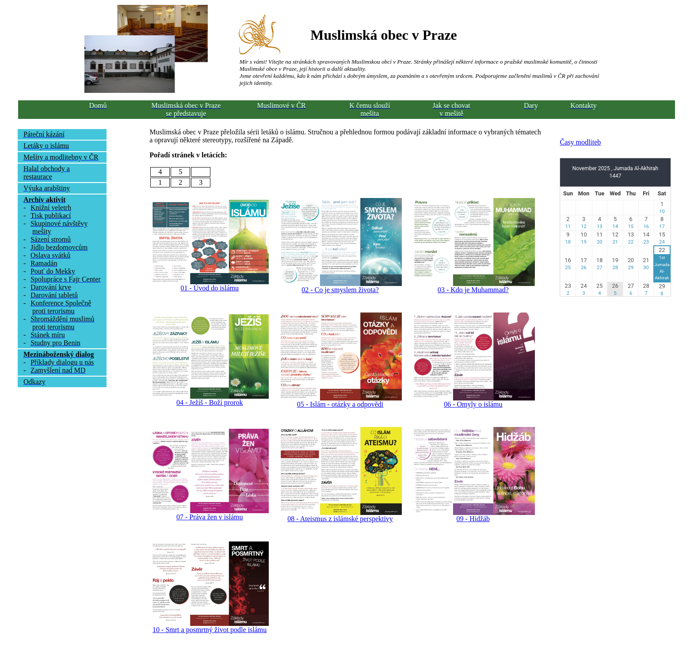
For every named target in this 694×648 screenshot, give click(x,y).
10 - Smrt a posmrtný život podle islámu (210, 629)
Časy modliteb (580, 142)
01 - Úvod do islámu (209, 288)
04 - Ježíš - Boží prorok (209, 402)
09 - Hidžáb (473, 518)
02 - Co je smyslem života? (340, 290)
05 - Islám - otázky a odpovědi (340, 404)
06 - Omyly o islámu (473, 404)
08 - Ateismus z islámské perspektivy (340, 518)
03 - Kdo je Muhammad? (473, 290)
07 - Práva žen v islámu (209, 517)
